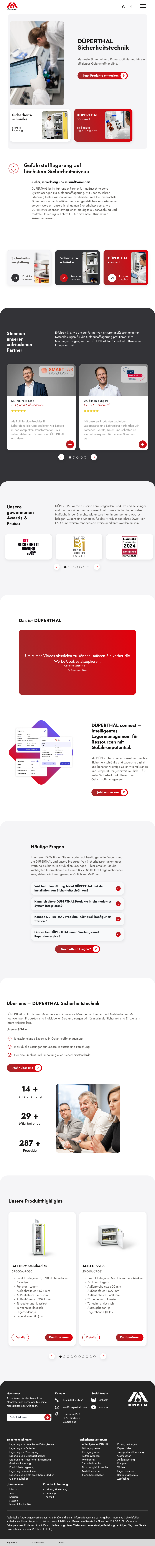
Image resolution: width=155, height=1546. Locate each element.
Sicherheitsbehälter (93, 1475)
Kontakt (50, 1497)
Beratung (51, 1493)
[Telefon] (131, 6)
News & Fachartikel (20, 1504)
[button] (135, 6)
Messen (13, 1501)
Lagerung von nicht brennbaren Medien (31, 1475)
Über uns (14, 1489)
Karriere (13, 1497)
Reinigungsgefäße (127, 1475)
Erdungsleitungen (127, 1444)
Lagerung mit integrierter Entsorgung (30, 1460)
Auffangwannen (91, 1456)
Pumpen (122, 1463)
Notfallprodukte (91, 1471)
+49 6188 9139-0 (73, 1400)
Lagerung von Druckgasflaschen (27, 1456)
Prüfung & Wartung (56, 1489)
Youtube (103, 1407)
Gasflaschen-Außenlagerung (126, 1458)
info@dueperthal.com (75, 1407)
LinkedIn (103, 1400)
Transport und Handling (130, 1452)
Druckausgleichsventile (95, 1467)
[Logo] (12, 6)
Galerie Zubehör (18, 1479)
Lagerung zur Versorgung (23, 1452)
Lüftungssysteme (91, 1448)
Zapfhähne (123, 1479)
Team (12, 1493)
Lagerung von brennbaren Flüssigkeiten (31, 1444)
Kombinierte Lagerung (21, 1467)
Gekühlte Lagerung (20, 1463)
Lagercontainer (125, 1471)
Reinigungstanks (91, 1452)
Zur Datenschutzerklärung (77, 678)
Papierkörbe (124, 1448)
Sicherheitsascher (92, 1463)
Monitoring (88, 1460)
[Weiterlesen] (70, 452)
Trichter (121, 1467)
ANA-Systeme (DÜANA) (95, 1444)
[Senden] (47, 1417)
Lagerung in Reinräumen (23, 1471)
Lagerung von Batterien (22, 1448)
